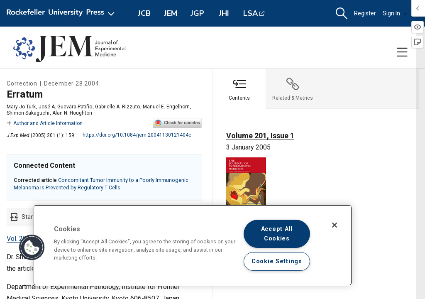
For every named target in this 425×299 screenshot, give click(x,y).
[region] (192, 245)
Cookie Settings (277, 261)
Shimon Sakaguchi (28, 113)
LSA (250, 13)
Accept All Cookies (277, 233)
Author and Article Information (45, 123)
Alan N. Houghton (72, 113)
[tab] (239, 89)
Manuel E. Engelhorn (166, 107)
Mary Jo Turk (21, 107)
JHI (224, 13)
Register (365, 13)
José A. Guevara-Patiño (65, 107)
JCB (144, 13)
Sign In (395, 13)
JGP (197, 13)
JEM (170, 13)
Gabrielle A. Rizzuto (117, 107)
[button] (341, 13)
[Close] (334, 225)
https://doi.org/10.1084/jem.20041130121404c (137, 135)
